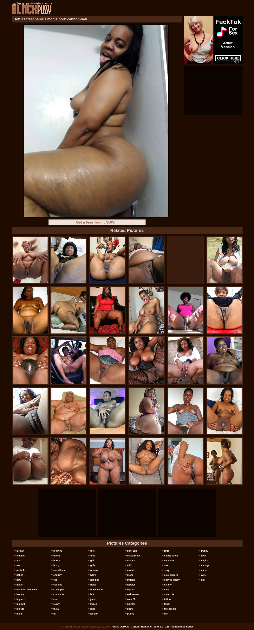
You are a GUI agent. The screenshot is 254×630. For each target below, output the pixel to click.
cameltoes (59, 570)
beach (19, 584)
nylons (131, 589)
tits (166, 613)
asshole (20, 570)
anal (18, 560)
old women (133, 594)
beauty (20, 594)
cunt (55, 599)
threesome (170, 609)
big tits (20, 609)
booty (56, 560)
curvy (56, 604)
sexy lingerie (171, 575)
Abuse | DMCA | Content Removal (132, 626)
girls (92, 565)
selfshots (169, 560)
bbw (18, 580)
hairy (93, 575)
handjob (94, 580)
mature (131, 560)
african (20, 550)
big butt (20, 604)
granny (94, 570)
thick (167, 604)
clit (55, 580)
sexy (166, 570)
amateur (21, 555)
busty (56, 565)
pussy (130, 613)
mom (130, 575)
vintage (205, 565)
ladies (93, 604)
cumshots (58, 594)
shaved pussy (171, 580)
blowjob (57, 550)
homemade (96, 589)
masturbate (133, 555)
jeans (93, 599)
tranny (204, 550)
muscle (131, 580)
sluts (167, 589)
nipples (131, 584)
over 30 (131, 599)
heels (93, 584)
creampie (58, 589)
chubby (57, 575)
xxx (203, 580)
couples (57, 584)
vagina (205, 560)
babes (19, 575)
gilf (92, 560)
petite (130, 609)
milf (129, 565)
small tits (169, 594)
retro (166, 550)
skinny (168, 584)
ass (18, 565)
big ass (20, 599)
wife (203, 575)
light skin (132, 550)
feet (92, 550)
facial (56, 609)
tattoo (167, 599)
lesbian (94, 613)
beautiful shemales (26, 589)
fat (54, 613)
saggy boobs (171, 555)
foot (92, 555)
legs (92, 609)
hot (92, 594)
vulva (204, 570)
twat (203, 555)
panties (131, 604)
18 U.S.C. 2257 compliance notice (173, 626)
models (131, 570)
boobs (56, 555)
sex (166, 565)
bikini (19, 613)
